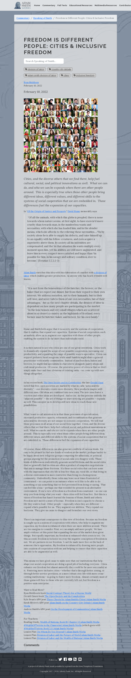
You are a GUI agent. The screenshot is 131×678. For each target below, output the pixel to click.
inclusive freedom (84, 75)
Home (37, 5)
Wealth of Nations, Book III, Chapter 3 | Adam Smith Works (69, 622)
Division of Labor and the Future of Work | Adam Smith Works (68, 635)
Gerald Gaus (96, 382)
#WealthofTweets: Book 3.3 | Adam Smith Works (48, 628)
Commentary (48, 5)
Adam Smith (30, 272)
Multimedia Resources (106, 5)
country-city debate (60, 69)
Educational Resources (80, 5)
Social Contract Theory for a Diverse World (68, 593)
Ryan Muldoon (31, 82)
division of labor (34, 69)
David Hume (74, 211)
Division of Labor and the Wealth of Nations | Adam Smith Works (70, 638)
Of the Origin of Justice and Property (46, 211)
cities (65, 75)
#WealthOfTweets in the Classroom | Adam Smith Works (53, 625)
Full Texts (62, 5)
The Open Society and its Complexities (64, 596)
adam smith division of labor (40, 75)
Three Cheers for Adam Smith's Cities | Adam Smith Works (76, 599)
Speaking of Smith (42, 18)
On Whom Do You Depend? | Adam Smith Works (61, 631)
